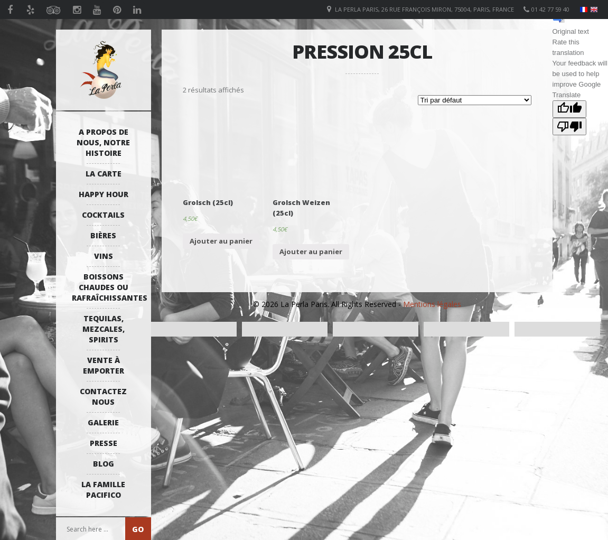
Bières (103, 235)
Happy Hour (103, 194)
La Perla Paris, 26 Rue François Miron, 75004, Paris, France (424, 9)
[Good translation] (569, 109)
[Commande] (474, 100)
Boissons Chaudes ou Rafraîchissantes (106, 287)
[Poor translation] (569, 126)
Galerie (103, 422)
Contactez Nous (103, 396)
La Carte (103, 174)
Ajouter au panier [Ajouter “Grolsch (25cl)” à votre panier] (221, 241)
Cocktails (103, 215)
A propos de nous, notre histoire (103, 142)
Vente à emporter (103, 365)
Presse (103, 443)
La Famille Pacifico (103, 489)
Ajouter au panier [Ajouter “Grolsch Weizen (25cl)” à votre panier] (310, 251)
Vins (103, 256)
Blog (103, 464)
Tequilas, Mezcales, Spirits (103, 329)
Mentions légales (432, 304)
